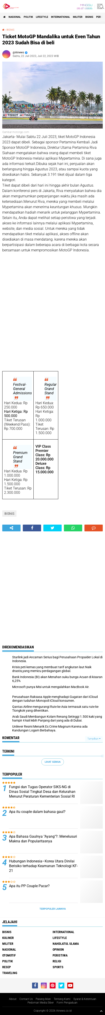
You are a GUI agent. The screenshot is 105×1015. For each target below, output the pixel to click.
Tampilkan (93, 738)
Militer (77, 17)
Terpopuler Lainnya (53, 908)
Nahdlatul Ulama (66, 943)
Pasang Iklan (43, 999)
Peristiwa (60, 955)
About (12, 999)
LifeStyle (42, 17)
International (60, 17)
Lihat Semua (53, 761)
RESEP (6, 967)
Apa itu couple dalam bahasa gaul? (37, 812)
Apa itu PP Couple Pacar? (29, 886)
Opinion (58, 949)
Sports (58, 967)
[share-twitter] (52, 528)
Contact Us (26, 999)
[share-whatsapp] (73, 528)
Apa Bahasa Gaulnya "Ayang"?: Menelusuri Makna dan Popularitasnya (43, 838)
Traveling (9, 973)
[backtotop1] (101, 1011)
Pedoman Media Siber (41, 1002)
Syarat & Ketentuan (84, 999)
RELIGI (57, 961)
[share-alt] (11, 528)
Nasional (15, 17)
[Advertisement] (52, 312)
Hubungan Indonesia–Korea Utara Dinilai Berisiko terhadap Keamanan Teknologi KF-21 (43, 866)
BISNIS (89, 17)
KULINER (8, 938)
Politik (28, 17)
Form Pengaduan (67, 1002)
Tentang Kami (62, 999)
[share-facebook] (32, 528)
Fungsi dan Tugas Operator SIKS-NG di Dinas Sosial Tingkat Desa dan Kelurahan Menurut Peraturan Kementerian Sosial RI (42, 791)
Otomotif (9, 955)
